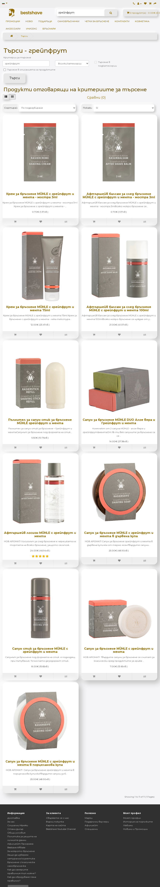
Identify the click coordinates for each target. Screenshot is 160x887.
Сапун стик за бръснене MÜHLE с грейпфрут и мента (40, 650)
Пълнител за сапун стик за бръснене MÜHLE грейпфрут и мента (40, 421)
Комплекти (122, 21)
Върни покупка (55, 821)
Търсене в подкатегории (105, 64)
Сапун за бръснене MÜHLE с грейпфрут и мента (118, 650)
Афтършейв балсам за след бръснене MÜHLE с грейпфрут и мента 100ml (119, 308)
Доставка (13, 818)
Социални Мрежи (17, 825)
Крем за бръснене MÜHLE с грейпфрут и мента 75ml (40, 308)
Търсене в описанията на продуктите (29, 69)
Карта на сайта (56, 825)
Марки (88, 818)
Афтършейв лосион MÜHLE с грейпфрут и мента (40, 534)
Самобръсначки (68, 21)
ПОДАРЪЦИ (45, 21)
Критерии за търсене (17, 57)
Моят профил (132, 818)
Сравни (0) (96, 98)
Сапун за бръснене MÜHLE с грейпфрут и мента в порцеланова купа (40, 763)
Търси (24, 36)
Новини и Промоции (135, 829)
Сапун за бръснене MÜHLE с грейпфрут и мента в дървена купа (118, 534)
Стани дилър (15, 829)
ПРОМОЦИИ (13, 21)
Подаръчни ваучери (97, 821)
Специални (91, 829)
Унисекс (31, 28)
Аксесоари (13, 28)
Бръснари (49, 28)
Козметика (142, 21)
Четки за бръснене (97, 21)
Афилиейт (91, 825)
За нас (11, 821)
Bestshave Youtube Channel (61, 829)
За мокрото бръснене (21, 851)
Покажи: (88, 107)
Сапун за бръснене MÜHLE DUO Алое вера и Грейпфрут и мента (119, 421)
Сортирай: (11, 107)
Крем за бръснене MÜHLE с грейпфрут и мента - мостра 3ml (40, 195)
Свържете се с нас (57, 818)
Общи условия (16, 832)
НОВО (29, 21)
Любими (128, 825)
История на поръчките (138, 821)
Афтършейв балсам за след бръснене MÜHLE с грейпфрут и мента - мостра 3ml (119, 195)
